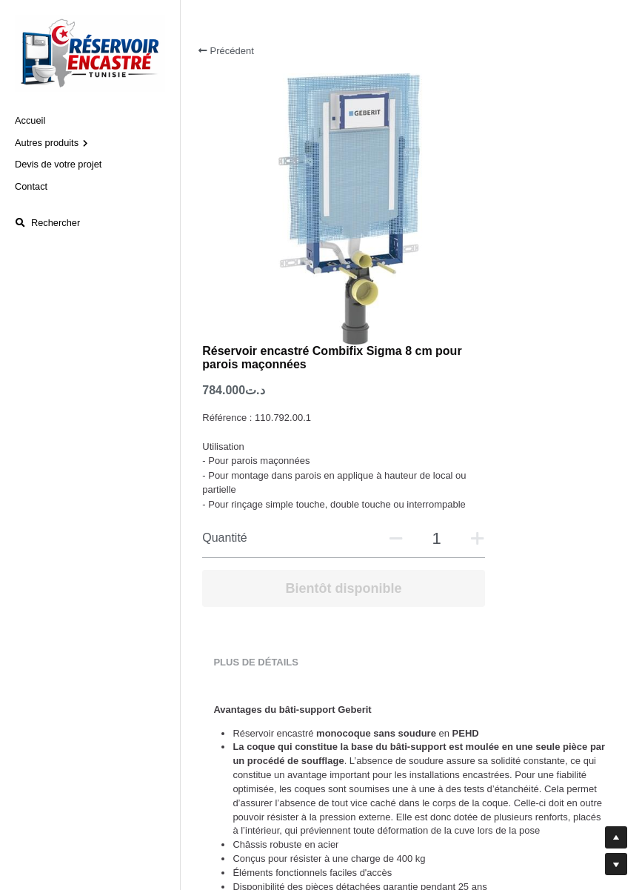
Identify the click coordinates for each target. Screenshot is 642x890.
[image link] (90, 52)
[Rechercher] (47, 223)
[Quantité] (520, 295)
